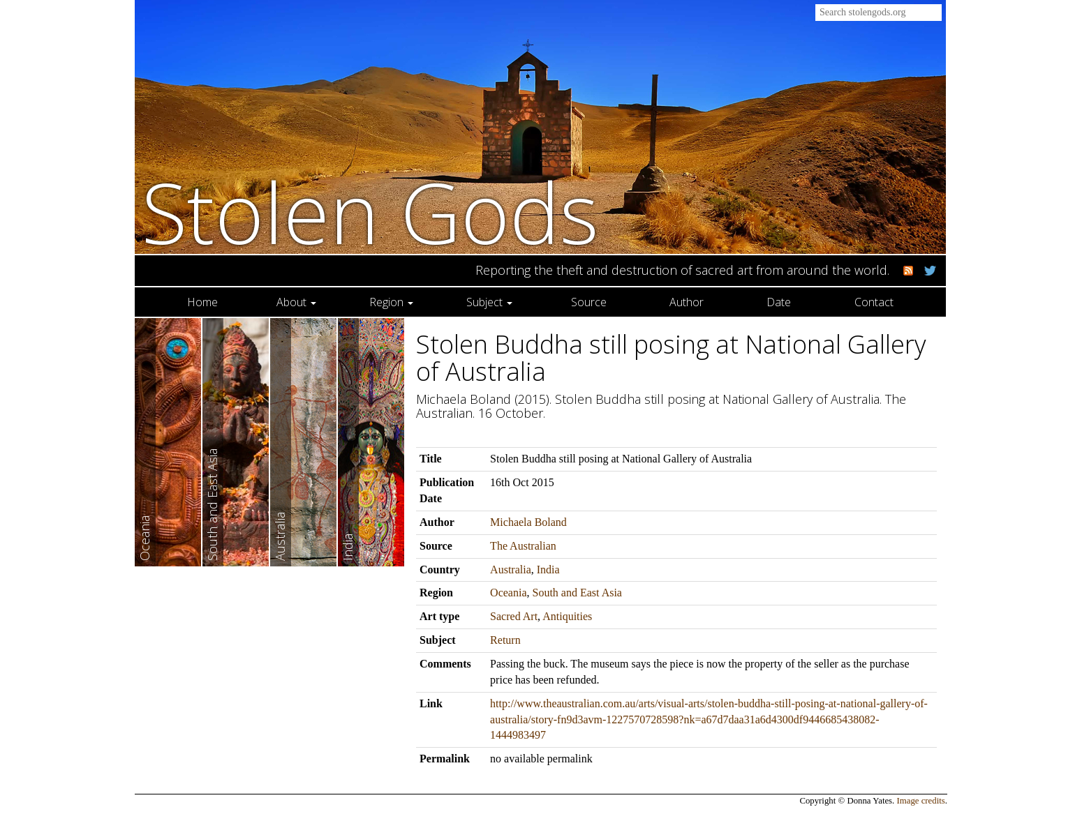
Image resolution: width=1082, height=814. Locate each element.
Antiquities (567, 616)
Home (202, 302)
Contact (874, 302)
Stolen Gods (370, 212)
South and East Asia (577, 592)
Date (778, 302)
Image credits (921, 801)
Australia (510, 569)
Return (505, 640)
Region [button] (391, 302)
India (548, 569)
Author (686, 302)
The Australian (523, 546)
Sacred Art (514, 616)
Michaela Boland (528, 522)
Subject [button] (489, 302)
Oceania (508, 592)
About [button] (296, 302)
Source (589, 302)
